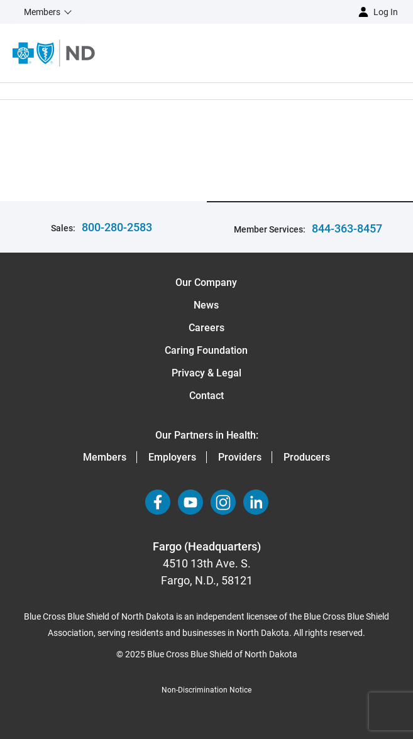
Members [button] (42, 12)
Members (104, 457)
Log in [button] (385, 12)
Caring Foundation (206, 350)
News (206, 305)
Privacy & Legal (206, 373)
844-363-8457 (347, 228)
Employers (172, 457)
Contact (206, 396)
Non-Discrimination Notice (206, 690)
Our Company (206, 282)
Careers (206, 328)
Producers (307, 457)
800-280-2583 (117, 227)
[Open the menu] (254, 53)
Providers (240, 457)
